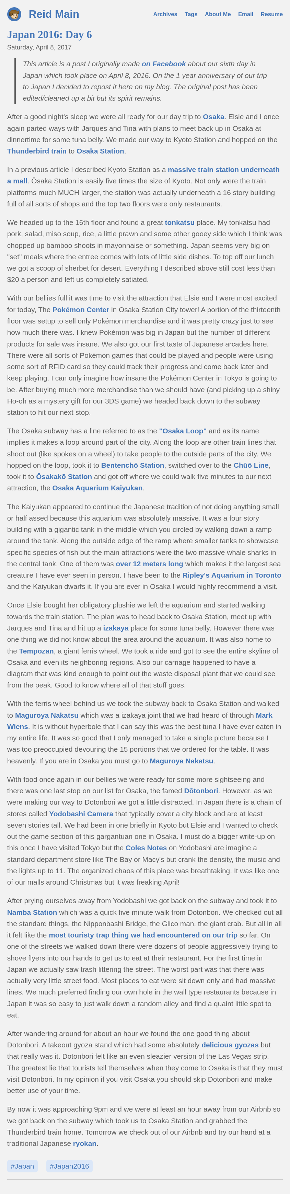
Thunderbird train (37, 151)
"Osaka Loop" (183, 431)
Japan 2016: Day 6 (49, 35)
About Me (218, 14)
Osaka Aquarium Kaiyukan (98, 488)
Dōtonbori (201, 791)
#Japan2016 (69, 1166)
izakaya (116, 628)
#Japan (22, 1166)
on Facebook (164, 64)
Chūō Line (251, 465)
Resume (272, 14)
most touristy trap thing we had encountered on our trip (143, 935)
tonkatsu (180, 222)
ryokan (84, 1143)
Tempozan (36, 651)
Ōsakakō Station (64, 476)
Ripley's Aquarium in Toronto (232, 575)
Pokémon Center (81, 310)
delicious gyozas (229, 1045)
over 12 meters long (150, 564)
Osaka (213, 117)
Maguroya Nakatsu (47, 715)
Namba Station (32, 912)
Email (245, 14)
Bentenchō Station (132, 465)
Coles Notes (146, 848)
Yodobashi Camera (81, 814)
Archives (165, 14)
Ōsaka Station (100, 151)
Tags (191, 14)
